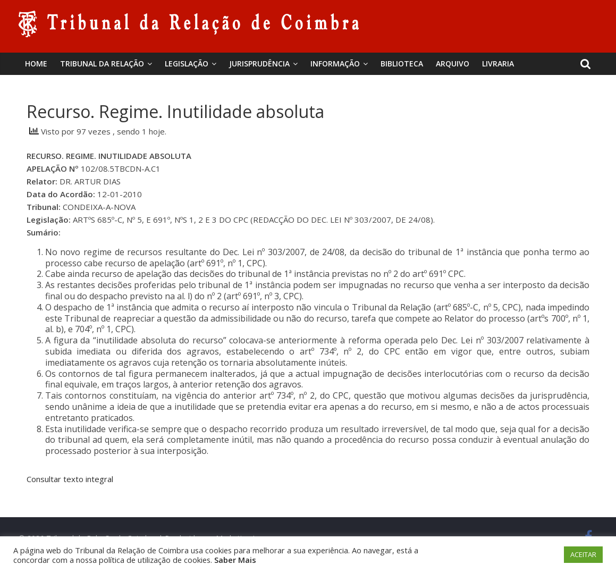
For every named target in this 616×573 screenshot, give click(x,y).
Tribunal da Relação (102, 63)
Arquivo (452, 63)
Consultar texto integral (70, 479)
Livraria (498, 63)
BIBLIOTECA (402, 63)
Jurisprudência (259, 63)
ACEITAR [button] (583, 554)
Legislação (186, 63)
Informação (335, 63)
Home (36, 63)
